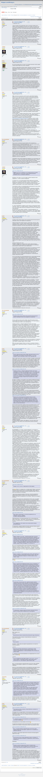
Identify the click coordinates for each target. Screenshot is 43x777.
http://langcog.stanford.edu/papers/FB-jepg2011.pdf (20, 118)
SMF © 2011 (22, 774)
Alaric (3, 60)
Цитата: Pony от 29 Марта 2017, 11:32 (18, 680)
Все (7, 762)
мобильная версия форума (37, 4)
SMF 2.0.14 (19, 774)
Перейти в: (34, 767)
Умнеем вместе (29, 4)
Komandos (4, 676)
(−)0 (28, 22)
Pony (3, 21)
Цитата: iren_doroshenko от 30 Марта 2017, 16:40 (19, 352)
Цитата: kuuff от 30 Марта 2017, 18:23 (18, 512)
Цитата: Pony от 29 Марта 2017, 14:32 (18, 170)
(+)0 (28, 21)
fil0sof (18, 765)
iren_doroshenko (5, 139)
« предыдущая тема (33, 16)
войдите (14, 6)
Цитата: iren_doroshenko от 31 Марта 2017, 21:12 (19, 707)
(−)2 (28, 311)
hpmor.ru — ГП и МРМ (23, 4)
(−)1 (28, 216)
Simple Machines (24, 774)
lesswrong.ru (17, 4)
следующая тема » (39, 16)
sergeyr (3, 46)
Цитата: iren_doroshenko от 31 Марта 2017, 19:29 (19, 608)
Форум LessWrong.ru (7, 2)
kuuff (3, 216)
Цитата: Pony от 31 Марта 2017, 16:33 (18, 484)
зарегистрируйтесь (4, 7)
